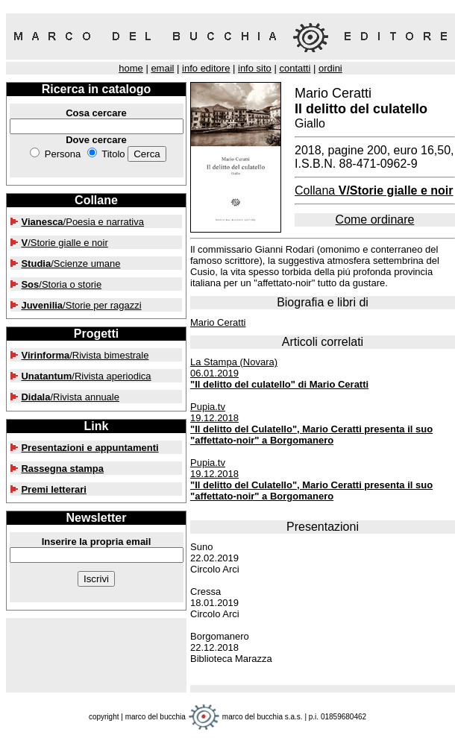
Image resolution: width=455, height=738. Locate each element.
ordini (330, 68)
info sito (255, 68)
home (131, 68)
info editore (206, 68)
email (162, 68)
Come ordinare (375, 219)
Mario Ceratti (217, 322)
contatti (294, 68)
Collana (374, 190)
